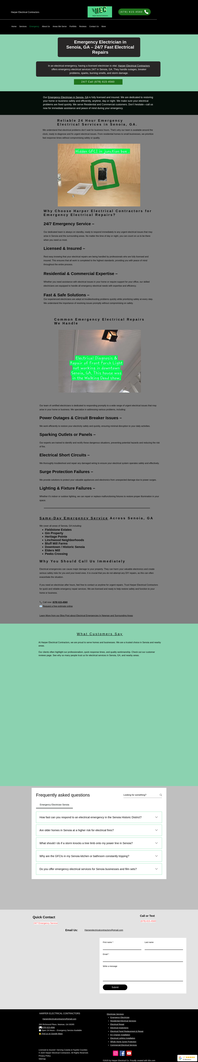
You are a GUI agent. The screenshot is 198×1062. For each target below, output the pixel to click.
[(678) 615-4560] (134, 12)
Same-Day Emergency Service (73, 518)
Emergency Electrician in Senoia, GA (68, 97)
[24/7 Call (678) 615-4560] (98, 82)
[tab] (54, 804)
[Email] (142, 959)
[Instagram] (115, 1053)
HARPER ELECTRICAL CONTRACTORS (59, 1013)
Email (106, 954)
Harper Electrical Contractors (134, 65)
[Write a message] (143, 975)
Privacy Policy (45, 1056)
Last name (149, 942)
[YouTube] (129, 1053)
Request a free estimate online (58, 606)
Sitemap (42, 1059)
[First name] (121, 947)
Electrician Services (115, 1014)
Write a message (110, 966)
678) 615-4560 (48, 1027)
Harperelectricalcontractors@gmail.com (104, 930)
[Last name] (163, 947)
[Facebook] (122, 1053)
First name (108, 942)
